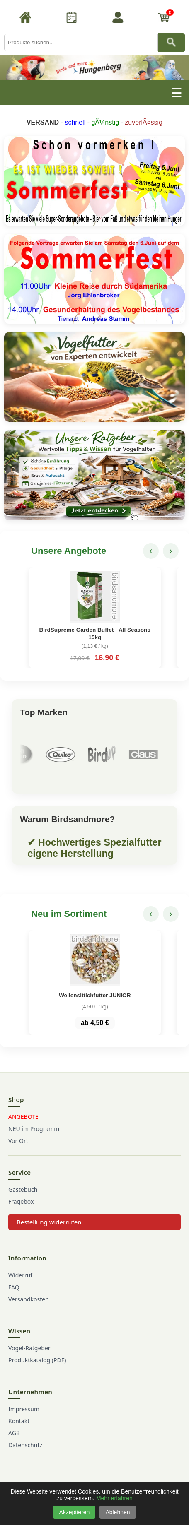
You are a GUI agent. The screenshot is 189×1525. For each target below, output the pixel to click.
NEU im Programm (33, 1129)
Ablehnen (117, 1512)
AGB (14, 1433)
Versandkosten (28, 1299)
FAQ (13, 1287)
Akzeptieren (74, 1512)
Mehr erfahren (114, 1498)
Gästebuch (22, 1189)
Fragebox (21, 1201)
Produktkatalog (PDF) (37, 1360)
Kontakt (18, 1421)
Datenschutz (25, 1445)
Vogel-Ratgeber (29, 1348)
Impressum (23, 1409)
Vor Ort (18, 1141)
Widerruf (20, 1275)
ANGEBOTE (23, 1117)
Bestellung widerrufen (49, 1222)
